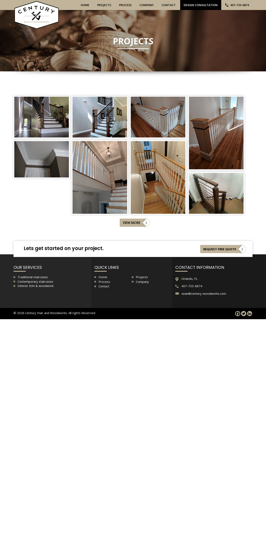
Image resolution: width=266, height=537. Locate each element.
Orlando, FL (189, 279)
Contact (169, 5)
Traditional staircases (33, 277)
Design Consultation (201, 5)
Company (147, 5)
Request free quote (219, 249)
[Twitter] (243, 313)
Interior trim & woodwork (36, 286)
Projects (104, 5)
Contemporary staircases (35, 281)
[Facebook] (237, 313)
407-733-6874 (239, 5)
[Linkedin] (249, 313)
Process (125, 5)
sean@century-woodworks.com (203, 293)
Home (85, 5)
